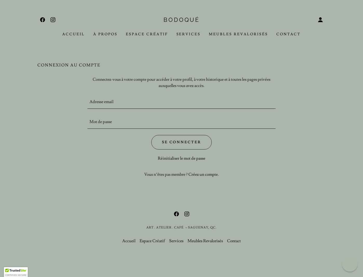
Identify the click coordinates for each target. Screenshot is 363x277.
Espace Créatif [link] (147, 34)
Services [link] (188, 34)
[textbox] (181, 102)
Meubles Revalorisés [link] (238, 34)
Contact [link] (288, 34)
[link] (42, 20)
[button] (320, 20)
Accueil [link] (73, 34)
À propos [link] (105, 34)
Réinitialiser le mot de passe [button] (181, 158)
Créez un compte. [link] (203, 174)
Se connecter (181, 142)
